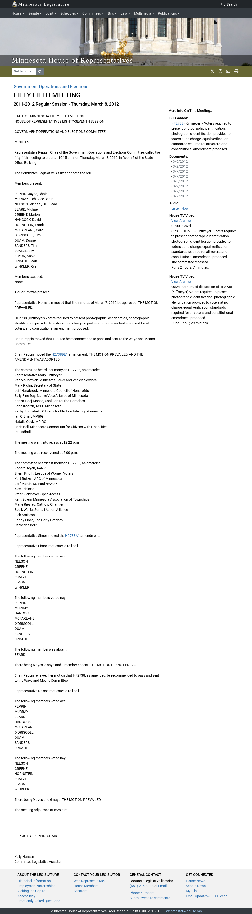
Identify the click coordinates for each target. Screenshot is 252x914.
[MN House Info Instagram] (220, 71)
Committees (91, 13)
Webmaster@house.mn (184, 911)
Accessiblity (26, 896)
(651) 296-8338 (142, 886)
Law (124, 13)
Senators (80, 891)
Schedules (68, 13)
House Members (86, 886)
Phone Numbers (142, 893)
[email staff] (228, 71)
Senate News (196, 886)
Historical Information (34, 881)
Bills (111, 13)
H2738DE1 (59, 354)
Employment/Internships (36, 886)
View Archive (181, 221)
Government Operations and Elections (51, 86)
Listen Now (180, 208)
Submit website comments (150, 898)
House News (195, 881)
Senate (33, 13)
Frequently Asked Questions (38, 901)
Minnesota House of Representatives (72, 60)
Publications (167, 13)
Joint (49, 13)
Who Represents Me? (90, 881)
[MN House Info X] (212, 71)
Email (162, 886)
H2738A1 (72, 536)
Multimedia (142, 13)
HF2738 (177, 123)
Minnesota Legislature (41, 4)
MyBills (191, 891)
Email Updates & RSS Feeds (206, 896)
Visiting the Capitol (31, 891)
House (16, 13)
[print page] (236, 71)
